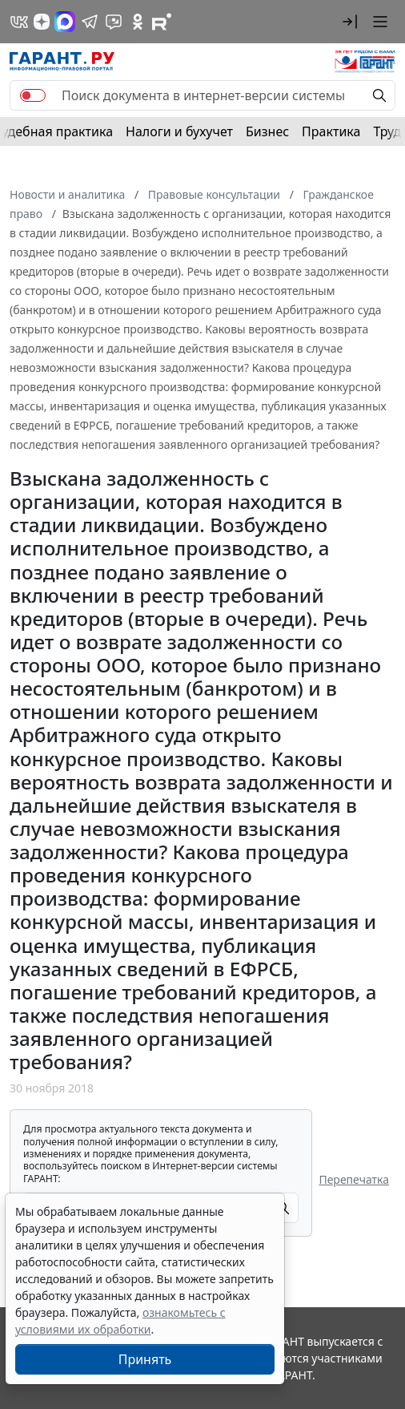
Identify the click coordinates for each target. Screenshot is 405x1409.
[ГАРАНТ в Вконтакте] (19, 21)
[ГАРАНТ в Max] (64, 21)
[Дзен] (42, 22)
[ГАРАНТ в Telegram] (89, 21)
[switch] (33, 95)
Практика (331, 131)
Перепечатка (354, 1179)
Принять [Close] (145, 1359)
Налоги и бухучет (179, 131)
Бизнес (267, 131)
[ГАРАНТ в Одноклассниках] (137, 21)
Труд (387, 131)
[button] (350, 21)
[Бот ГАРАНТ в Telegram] (113, 21)
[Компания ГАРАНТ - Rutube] (161, 21)
